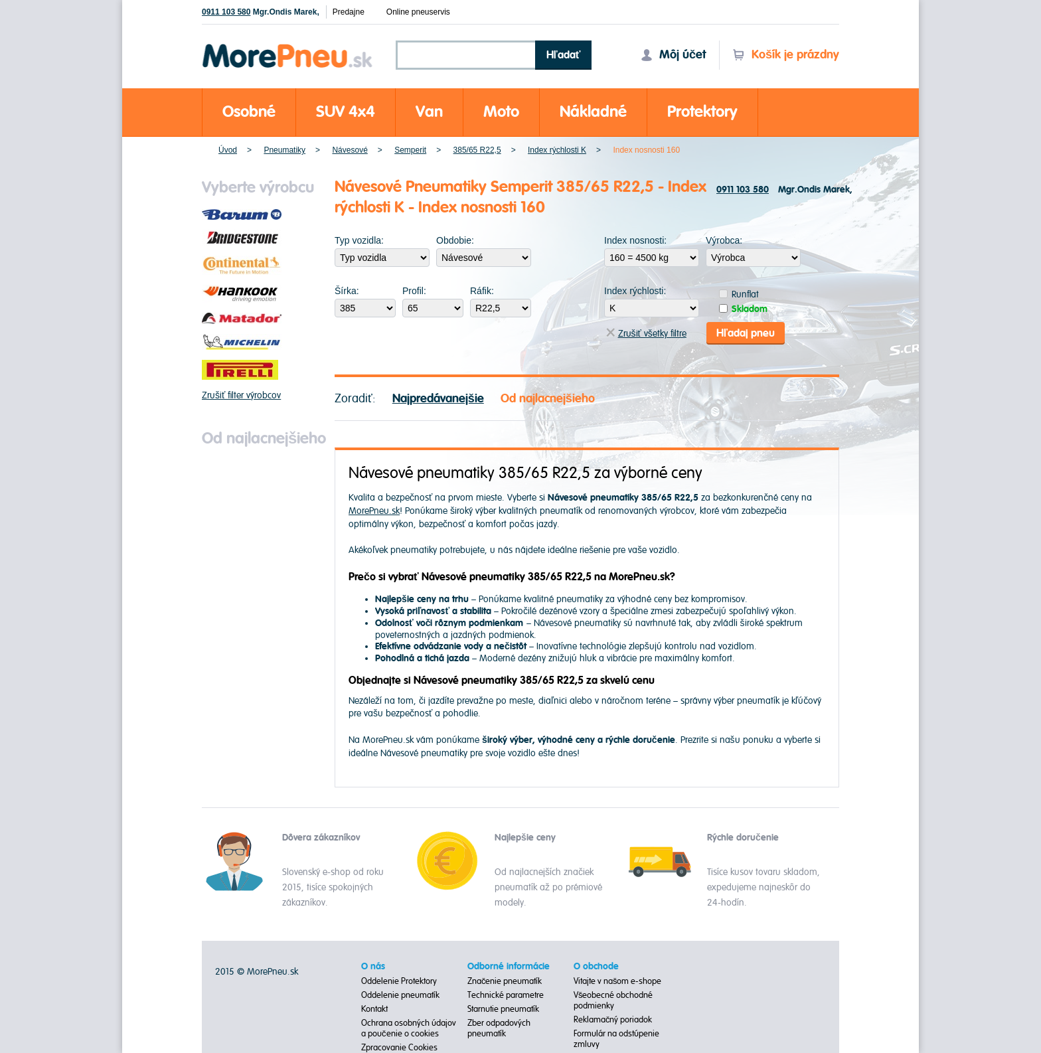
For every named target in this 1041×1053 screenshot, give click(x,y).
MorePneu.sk (374, 511)
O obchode (596, 967)
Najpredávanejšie (438, 398)
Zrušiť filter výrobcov (241, 395)
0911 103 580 (226, 12)
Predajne (348, 12)
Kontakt (374, 1009)
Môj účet (673, 54)
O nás (373, 967)
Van (429, 112)
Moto (501, 112)
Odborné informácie (508, 967)
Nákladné (593, 112)
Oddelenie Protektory (399, 981)
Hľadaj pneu (745, 333)
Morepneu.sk (288, 46)
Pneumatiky (284, 150)
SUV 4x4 (345, 112)
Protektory (702, 112)
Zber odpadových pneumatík (498, 1028)
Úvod (227, 150)
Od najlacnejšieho (548, 398)
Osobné (249, 112)
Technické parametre (505, 995)
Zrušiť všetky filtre (646, 333)
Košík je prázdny (785, 54)
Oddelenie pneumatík (400, 995)
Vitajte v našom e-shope (618, 981)
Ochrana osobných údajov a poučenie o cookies (408, 1028)
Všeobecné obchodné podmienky (613, 1000)
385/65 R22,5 (477, 150)
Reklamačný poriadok (613, 1019)
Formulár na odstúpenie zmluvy (616, 1039)
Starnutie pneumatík (503, 1009)
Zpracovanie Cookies (399, 1047)
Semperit (410, 150)
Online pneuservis (418, 12)
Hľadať (563, 55)
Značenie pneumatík (504, 981)
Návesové (349, 150)
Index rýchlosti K (557, 150)
